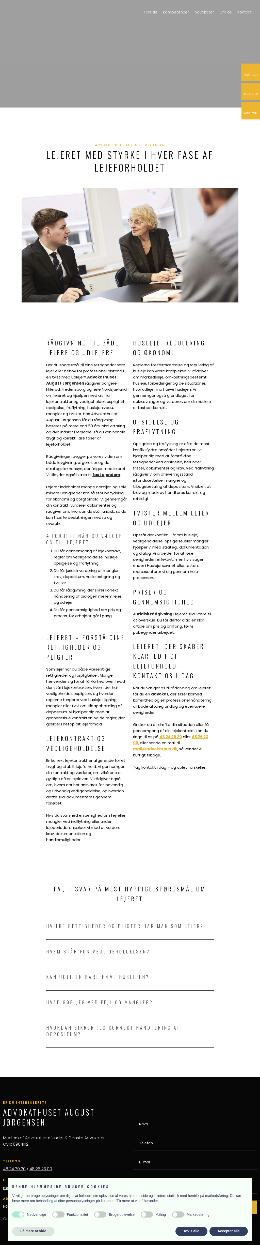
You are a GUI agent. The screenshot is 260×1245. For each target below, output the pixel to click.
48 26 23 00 (40, 1169)
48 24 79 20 (14, 1169)
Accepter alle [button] (229, 1231)
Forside (150, 12)
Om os (225, 12)
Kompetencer (176, 12)
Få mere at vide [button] (33, 1231)
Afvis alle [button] (191, 1231)
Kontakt (244, 12)
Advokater (204, 12)
